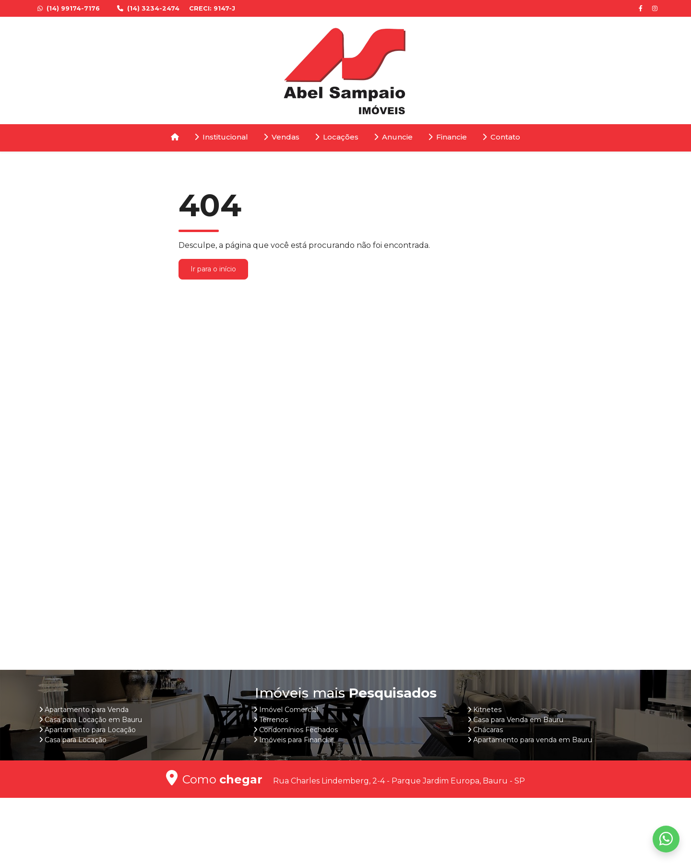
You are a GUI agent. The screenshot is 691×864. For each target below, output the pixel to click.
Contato (501, 136)
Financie (447, 136)
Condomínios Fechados (298, 729)
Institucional (221, 136)
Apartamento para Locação (90, 729)
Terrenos (273, 719)
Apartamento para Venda (87, 709)
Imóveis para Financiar (296, 740)
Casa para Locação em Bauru (93, 719)
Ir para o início (213, 269)
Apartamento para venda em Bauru (532, 740)
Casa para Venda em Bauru (518, 719)
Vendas (281, 136)
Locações (336, 136)
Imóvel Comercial (288, 709)
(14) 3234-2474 (149, 8)
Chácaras (488, 729)
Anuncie (393, 136)
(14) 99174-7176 (69, 8)
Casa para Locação (76, 740)
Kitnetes (487, 709)
